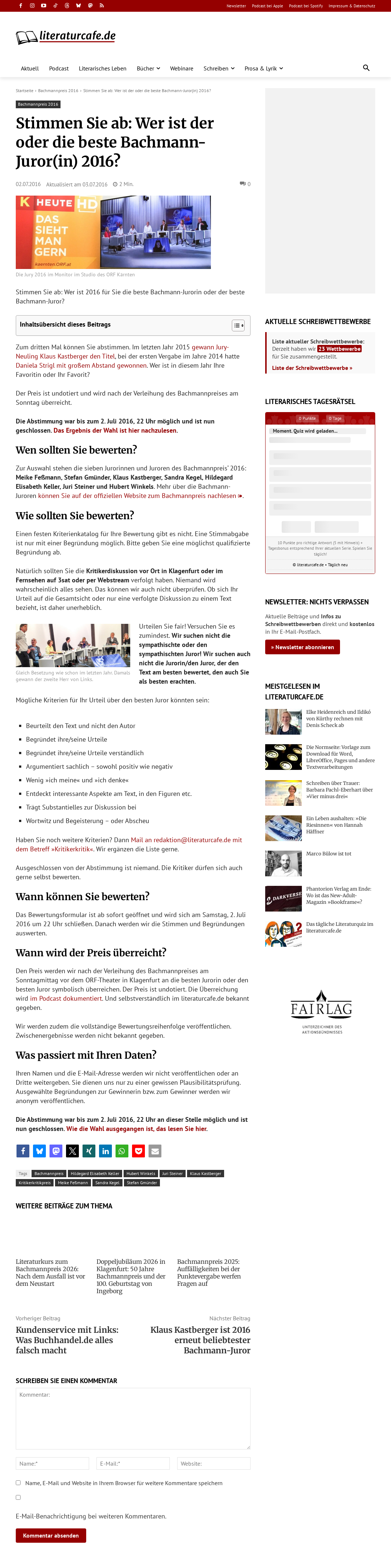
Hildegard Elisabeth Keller (95, 1173)
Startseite (24, 90)
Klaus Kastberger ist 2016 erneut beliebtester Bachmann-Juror (200, 1340)
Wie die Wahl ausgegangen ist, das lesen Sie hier (136, 1128)
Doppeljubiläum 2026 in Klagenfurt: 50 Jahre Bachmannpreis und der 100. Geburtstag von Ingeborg (130, 1276)
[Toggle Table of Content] (234, 325)
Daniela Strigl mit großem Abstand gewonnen (81, 365)
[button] (366, 68)
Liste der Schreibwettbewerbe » (312, 367)
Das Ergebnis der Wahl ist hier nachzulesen (115, 430)
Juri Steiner (172, 1173)
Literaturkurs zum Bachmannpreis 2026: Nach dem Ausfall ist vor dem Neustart (50, 1272)
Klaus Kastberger (205, 1173)
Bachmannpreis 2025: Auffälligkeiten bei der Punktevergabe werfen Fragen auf (209, 1272)
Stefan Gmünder (142, 1182)
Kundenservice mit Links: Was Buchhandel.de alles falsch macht (67, 1340)
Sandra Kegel (107, 1182)
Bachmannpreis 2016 (58, 90)
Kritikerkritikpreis (35, 1182)
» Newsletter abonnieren (302, 647)
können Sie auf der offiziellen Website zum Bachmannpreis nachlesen (137, 495)
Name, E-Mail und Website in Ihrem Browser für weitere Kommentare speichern (124, 1483)
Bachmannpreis (48, 1173)
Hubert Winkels (141, 1173)
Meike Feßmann (73, 1182)
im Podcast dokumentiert (66, 998)
